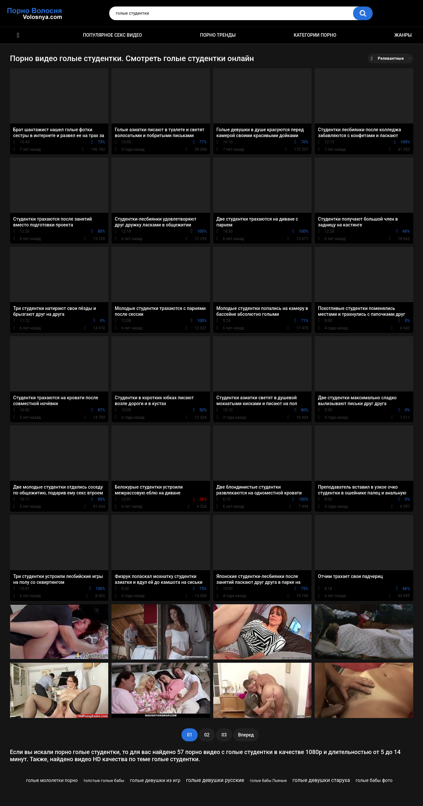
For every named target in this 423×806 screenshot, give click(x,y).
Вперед (246, 734)
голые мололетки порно (52, 780)
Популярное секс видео (112, 35)
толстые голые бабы (103, 780)
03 (224, 734)
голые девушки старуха (321, 780)
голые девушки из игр (155, 780)
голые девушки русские (215, 780)
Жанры (403, 35)
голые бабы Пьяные (268, 780)
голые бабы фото (374, 780)
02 (206, 734)
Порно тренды (217, 35)
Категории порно (315, 35)
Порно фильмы (18, 35)
